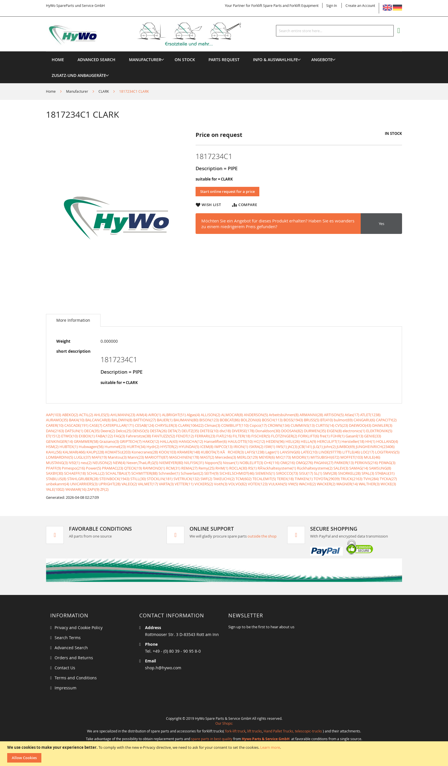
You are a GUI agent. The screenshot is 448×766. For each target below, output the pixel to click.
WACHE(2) (307, 483)
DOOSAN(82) (292, 430)
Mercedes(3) (225, 457)
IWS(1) (281, 446)
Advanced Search (71, 647)
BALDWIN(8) (121, 419)
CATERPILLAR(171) (118, 425)
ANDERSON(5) (256, 414)
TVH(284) (371, 478)
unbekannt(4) (57, 483)
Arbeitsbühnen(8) (284, 414)
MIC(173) (283, 457)
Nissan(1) (231, 462)
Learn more (270, 747)
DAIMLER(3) (382, 425)
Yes (381, 223)
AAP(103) (53, 414)
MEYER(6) (267, 457)
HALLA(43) (169, 441)
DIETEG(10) (209, 430)
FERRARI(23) (205, 436)
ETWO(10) (69, 436)
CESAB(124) (144, 425)
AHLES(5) (101, 414)
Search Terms (68, 637)
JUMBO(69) (346, 446)
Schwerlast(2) (192, 473)
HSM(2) (52, 446)
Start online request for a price (227, 191)
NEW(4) (119, 462)
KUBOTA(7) (210, 452)
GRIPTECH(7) (131, 441)
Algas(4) (193, 414)
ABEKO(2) (70, 414)
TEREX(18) (285, 478)
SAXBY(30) (54, 473)
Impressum (65, 688)
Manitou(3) (117, 457)
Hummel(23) (115, 446)
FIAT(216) (224, 436)
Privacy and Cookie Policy (79, 627)
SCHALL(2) (96, 473)
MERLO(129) (247, 457)
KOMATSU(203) (118, 452)
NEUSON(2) (102, 462)
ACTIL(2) (86, 414)
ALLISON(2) (210, 414)
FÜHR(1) (338, 436)
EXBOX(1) (87, 436)
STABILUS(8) (56, 478)
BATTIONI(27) (144, 419)
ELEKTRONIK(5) (379, 430)
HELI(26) (292, 441)
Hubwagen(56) (91, 446)
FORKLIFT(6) (308, 436)
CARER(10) (54, 425)
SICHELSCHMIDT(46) (236, 473)
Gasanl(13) (354, 436)
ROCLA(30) (238, 468)
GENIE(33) (372, 436)
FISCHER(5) (260, 436)
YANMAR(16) (75, 489)
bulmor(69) (343, 419)
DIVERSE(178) (243, 430)
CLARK (104, 91)
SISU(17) (306, 473)
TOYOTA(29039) (327, 478)
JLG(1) (318, 446)
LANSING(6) (290, 452)
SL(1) (318, 473)
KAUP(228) (95, 452)
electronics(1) (354, 430)
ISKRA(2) (256, 446)
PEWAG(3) (387, 462)
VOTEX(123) (258, 483)
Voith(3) (220, 483)
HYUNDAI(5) (189, 446)
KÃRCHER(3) (232, 452)
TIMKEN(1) (304, 478)
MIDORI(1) (301, 457)
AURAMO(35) (57, 419)
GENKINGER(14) (59, 441)
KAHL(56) (54, 452)
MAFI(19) (99, 457)
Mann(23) (136, 457)
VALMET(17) (148, 483)
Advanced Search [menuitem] (96, 59)
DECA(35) (92, 430)
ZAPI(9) (93, 489)
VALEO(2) (129, 483)
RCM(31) (173, 468)
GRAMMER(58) (86, 441)
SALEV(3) (340, 468)
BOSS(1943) (293, 419)
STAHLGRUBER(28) (83, 478)
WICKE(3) (388, 483)
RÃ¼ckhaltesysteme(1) (277, 468)
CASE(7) (95, 425)
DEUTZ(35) (190, 430)
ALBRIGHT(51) (174, 414)
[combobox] (335, 30)
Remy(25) (206, 468)
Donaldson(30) (267, 430)
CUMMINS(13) (303, 425)
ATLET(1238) (370, 414)
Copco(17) (258, 425)
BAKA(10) (76, 419)
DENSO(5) (140, 430)
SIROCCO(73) (287, 473)
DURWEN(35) (315, 430)
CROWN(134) (279, 425)
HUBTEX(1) (68, 446)
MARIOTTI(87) (156, 457)
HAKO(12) (150, 441)
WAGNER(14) (347, 483)
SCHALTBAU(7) (117, 473)
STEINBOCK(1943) (114, 478)
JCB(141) (305, 446)
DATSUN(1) (74, 430)
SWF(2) (206, 478)
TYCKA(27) (388, 478)
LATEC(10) (309, 452)
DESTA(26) (158, 430)
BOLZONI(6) (251, 419)
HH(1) (370, 441)
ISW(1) (269, 446)
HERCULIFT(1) (329, 441)
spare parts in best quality (211, 738)
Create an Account (360, 5)
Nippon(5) (213, 462)
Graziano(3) (109, 441)
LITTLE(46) (351, 452)
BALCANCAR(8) (98, 419)
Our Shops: (224, 723)
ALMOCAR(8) (232, 414)
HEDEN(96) (275, 441)
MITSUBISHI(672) (324, 457)
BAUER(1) (165, 419)
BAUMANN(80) (185, 419)
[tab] (73, 320)
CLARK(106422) (191, 425)
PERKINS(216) (366, 462)
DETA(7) (174, 430)
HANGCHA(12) (191, 441)
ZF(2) (104, 489)
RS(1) (252, 468)
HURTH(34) (136, 446)
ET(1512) (53, 436)
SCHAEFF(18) (75, 473)
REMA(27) (189, 468)
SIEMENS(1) (265, 473)
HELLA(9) (308, 441)
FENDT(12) (185, 436)
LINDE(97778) (329, 452)
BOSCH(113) (272, 419)
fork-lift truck (235, 731)
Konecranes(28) (145, 452)
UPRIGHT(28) (110, 483)
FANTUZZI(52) (163, 436)
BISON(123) (209, 419)
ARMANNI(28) (311, 414)
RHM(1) (221, 468)
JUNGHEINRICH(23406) (375, 446)
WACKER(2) (326, 483)
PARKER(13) (344, 462)
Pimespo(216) (73, 468)
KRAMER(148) (188, 452)
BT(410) (326, 419)
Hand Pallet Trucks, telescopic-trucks (293, 731)
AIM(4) (141, 414)
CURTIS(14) (325, 425)
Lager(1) (272, 452)
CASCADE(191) (76, 425)
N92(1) (74, 462)
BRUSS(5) (311, 419)
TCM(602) (243, 478)
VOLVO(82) (237, 483)
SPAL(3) (368, 473)
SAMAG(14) (358, 468)
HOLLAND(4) (387, 441)
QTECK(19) (133, 468)
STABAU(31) (385, 473)
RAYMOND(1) (154, 468)
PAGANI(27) (323, 462)
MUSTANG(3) (57, 462)
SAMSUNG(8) (380, 468)
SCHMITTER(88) (144, 473)
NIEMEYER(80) (171, 462)
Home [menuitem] (58, 59)
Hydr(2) (152, 446)
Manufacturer (77, 91)
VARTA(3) (166, 483)
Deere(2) (108, 430)
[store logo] (153, 34)
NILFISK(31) (194, 462)
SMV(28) (330, 473)
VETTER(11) (184, 483)
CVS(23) (341, 425)
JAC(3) (293, 446)
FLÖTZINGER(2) (284, 436)
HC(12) (259, 441)
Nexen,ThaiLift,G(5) (142, 462)
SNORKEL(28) (349, 473)
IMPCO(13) (223, 446)
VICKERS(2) (203, 483)
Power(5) (93, 468)
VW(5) (293, 483)
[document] (224, 754)
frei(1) (325, 436)
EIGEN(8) (334, 430)
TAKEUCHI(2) (224, 478)
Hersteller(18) (352, 441)
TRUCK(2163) (351, 478)
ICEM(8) (206, 446)
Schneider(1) (169, 473)
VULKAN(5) (278, 483)
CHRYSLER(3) (166, 425)
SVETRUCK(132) (186, 478)
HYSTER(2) (169, 446)
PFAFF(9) (53, 468)
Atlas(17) (352, 414)
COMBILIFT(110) (235, 425)
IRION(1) (240, 446)
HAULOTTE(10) (240, 441)
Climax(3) (212, 425)
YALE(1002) (55, 489)
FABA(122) (104, 436)
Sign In (331, 5)
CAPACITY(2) (386, 419)
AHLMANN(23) (122, 414)
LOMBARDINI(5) (59, 457)
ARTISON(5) (334, 414)
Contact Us (65, 667)
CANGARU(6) (364, 419)
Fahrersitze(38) (138, 436)
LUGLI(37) (82, 457)
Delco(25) (124, 430)
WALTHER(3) (369, 483)
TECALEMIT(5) (264, 478)
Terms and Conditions (76, 677)
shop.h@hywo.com (163, 667)
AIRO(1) (154, 414)
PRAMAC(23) (112, 468)
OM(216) (287, 462)
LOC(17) (367, 452)
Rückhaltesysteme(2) (315, 468)
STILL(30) (138, 478)
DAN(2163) (55, 430)
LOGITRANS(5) (387, 452)
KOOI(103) (167, 452)
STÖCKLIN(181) (160, 478)
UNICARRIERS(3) (84, 483)
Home (51, 91)
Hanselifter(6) (215, 441)
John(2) (330, 446)
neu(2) (86, 462)
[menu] (224, 51)
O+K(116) (271, 462)
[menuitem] (145, 60)
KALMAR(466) (74, 452)
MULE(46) (372, 457)
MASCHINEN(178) (184, 457)
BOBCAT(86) (230, 419)
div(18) (225, 430)
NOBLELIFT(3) (251, 462)
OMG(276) (304, 462)
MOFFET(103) (351, 457)
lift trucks (254, 731)
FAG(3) (119, 436)
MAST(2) (207, 457)
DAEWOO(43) (360, 425)
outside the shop (262, 536)
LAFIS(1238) (254, 452)
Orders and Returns (74, 657)
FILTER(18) (241, 436)
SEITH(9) (211, 473)
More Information (73, 320)
